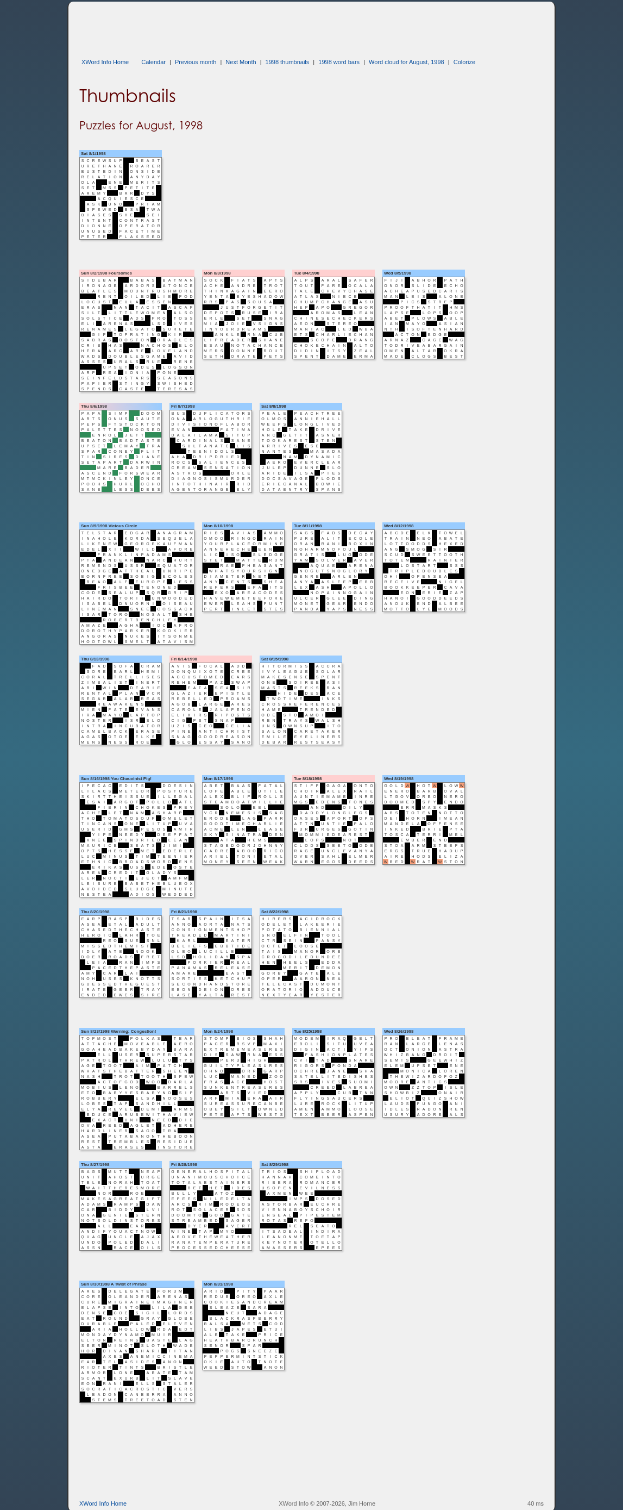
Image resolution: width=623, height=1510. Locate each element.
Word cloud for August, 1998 (406, 62)
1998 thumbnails (288, 62)
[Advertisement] (277, 26)
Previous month (195, 62)
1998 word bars (339, 62)
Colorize (464, 62)
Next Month (240, 62)
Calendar (153, 62)
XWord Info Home (105, 62)
